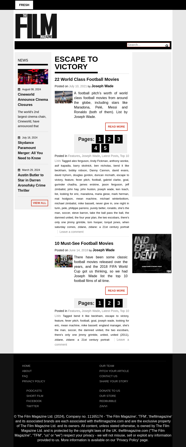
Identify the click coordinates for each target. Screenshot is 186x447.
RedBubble (107, 401)
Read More (116, 126)
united (104, 334)
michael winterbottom (114, 198)
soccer (66, 212)
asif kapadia (63, 165)
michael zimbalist (65, 203)
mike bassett (86, 203)
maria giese (102, 194)
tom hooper (94, 222)
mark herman (119, 194)
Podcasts (34, 390)
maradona (87, 194)
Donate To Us (109, 390)
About (27, 371)
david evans (120, 170)
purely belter (97, 208)
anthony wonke (119, 161)
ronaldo (111, 208)
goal (125, 179)
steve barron (80, 212)
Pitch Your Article (114, 371)
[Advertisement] (152, 119)
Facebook (34, 401)
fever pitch (83, 179)
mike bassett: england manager (101, 325)
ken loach (122, 189)
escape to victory (116, 316)
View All (39, 203)
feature (69, 179)
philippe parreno (78, 208)
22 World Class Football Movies (87, 79)
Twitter (32, 406)
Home (26, 365)
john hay (73, 189)
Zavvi (103, 406)
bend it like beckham (88, 316)
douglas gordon (83, 175)
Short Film (34, 395)
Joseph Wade (102, 86)
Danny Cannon (99, 170)
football (96, 179)
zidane (82, 227)
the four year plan (85, 217)
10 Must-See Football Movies (84, 243)
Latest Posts (110, 156)
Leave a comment (72, 231)
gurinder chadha (66, 184)
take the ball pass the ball (106, 212)
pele (64, 208)
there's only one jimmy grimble (76, 334)
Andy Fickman (99, 161)
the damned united (90, 330)
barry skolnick (82, 165)
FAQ (25, 376)
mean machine (86, 198)
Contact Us (108, 376)
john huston (88, 189)
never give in (104, 203)
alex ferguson (80, 161)
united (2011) (119, 334)
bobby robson (78, 170)
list (56, 194)
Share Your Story (113, 381)
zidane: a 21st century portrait (108, 227)
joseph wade (106, 189)
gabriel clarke (112, 179)
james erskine (89, 184)
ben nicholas (102, 165)
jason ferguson (112, 184)
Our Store (107, 395)
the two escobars (108, 217)
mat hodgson (64, 198)
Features (74, 156)
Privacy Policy (33, 381)
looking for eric (69, 194)
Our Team (106, 365)
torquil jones (112, 222)
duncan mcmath (105, 175)
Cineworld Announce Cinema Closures (33, 100)
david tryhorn (63, 175)
